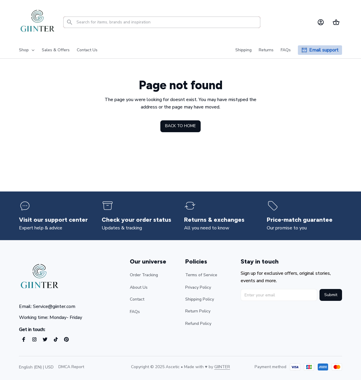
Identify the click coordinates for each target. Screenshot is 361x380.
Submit (330, 295)
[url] (222, 367)
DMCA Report (71, 367)
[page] (323, 50)
